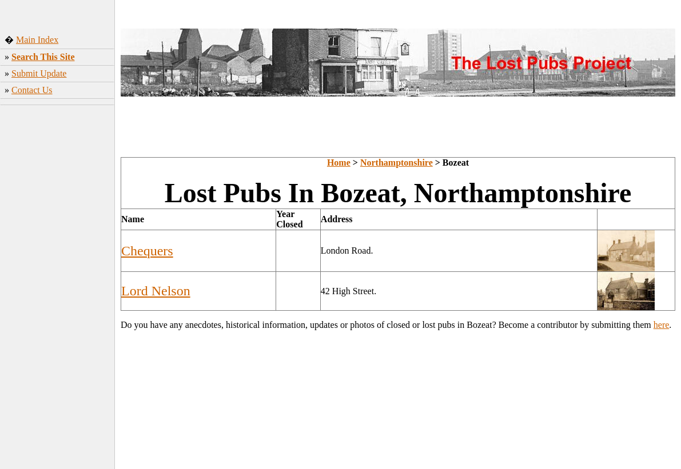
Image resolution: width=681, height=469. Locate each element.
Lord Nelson (155, 290)
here (662, 325)
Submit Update (38, 73)
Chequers (147, 250)
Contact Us (32, 90)
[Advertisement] (57, 288)
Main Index (37, 40)
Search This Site (43, 57)
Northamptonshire (396, 162)
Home (339, 162)
